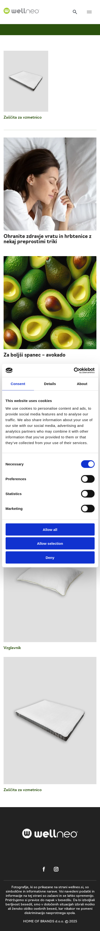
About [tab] (82, 384)
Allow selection (50, 543)
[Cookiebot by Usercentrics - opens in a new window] (74, 370)
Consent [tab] (18, 384)
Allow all (50, 529)
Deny (50, 557)
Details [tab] (50, 384)
